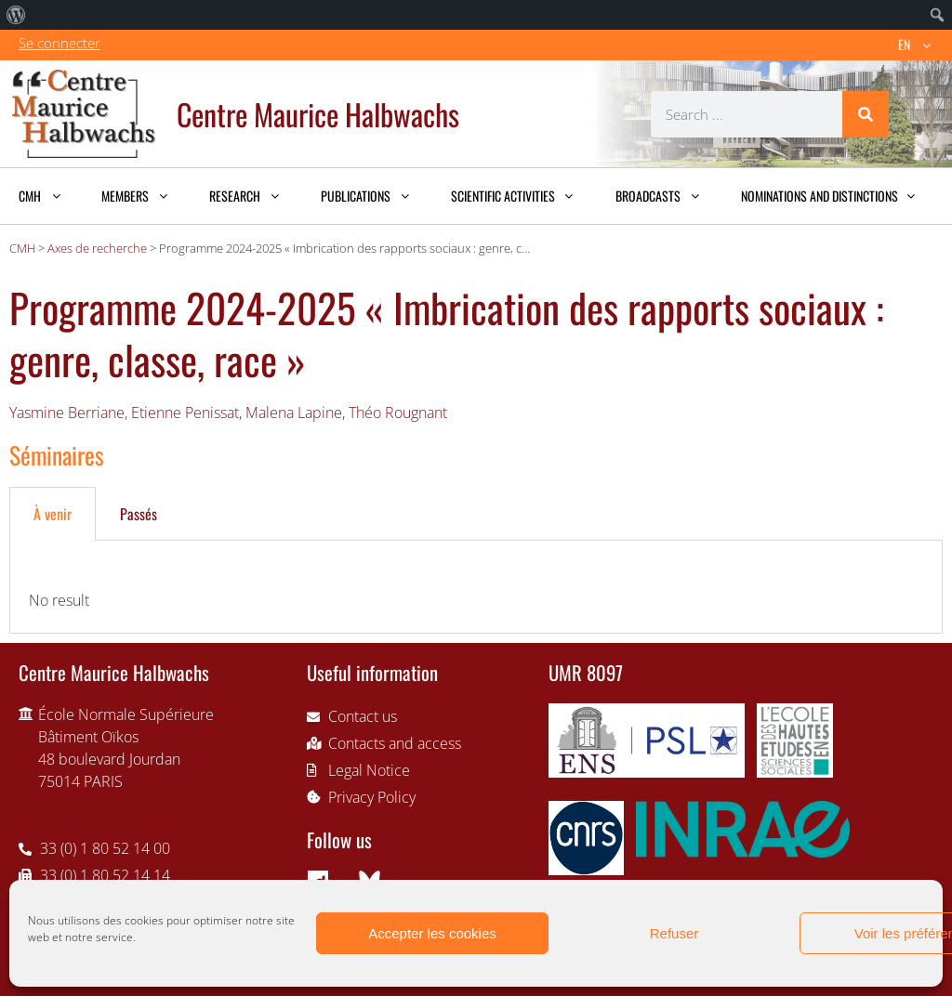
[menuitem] (16, 15)
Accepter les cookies (432, 933)
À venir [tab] (52, 514)
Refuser (674, 933)
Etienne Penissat (185, 412)
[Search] (865, 114)
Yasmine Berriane (67, 412)
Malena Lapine (293, 412)
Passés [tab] (138, 514)
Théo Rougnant (398, 412)
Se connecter (59, 42)
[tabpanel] (476, 587)
